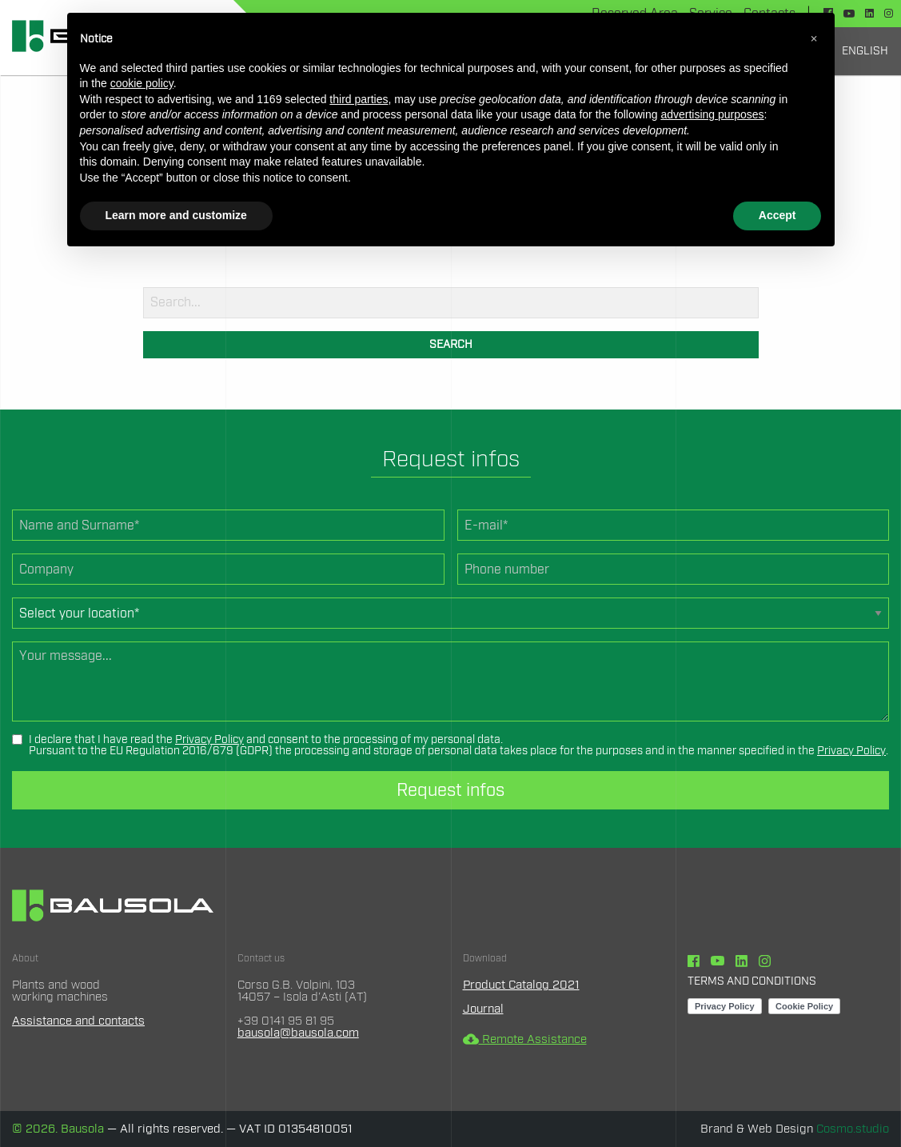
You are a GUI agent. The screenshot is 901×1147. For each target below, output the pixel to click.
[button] (814, 38)
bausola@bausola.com (298, 1033)
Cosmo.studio (852, 1129)
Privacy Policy (209, 739)
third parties (358, 99)
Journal (483, 1009)
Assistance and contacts (78, 1021)
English (865, 51)
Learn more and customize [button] (176, 215)
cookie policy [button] (141, 83)
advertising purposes (711, 114)
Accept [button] (777, 215)
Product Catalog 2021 (521, 985)
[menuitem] (865, 51)
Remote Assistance (525, 1039)
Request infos (450, 790)
